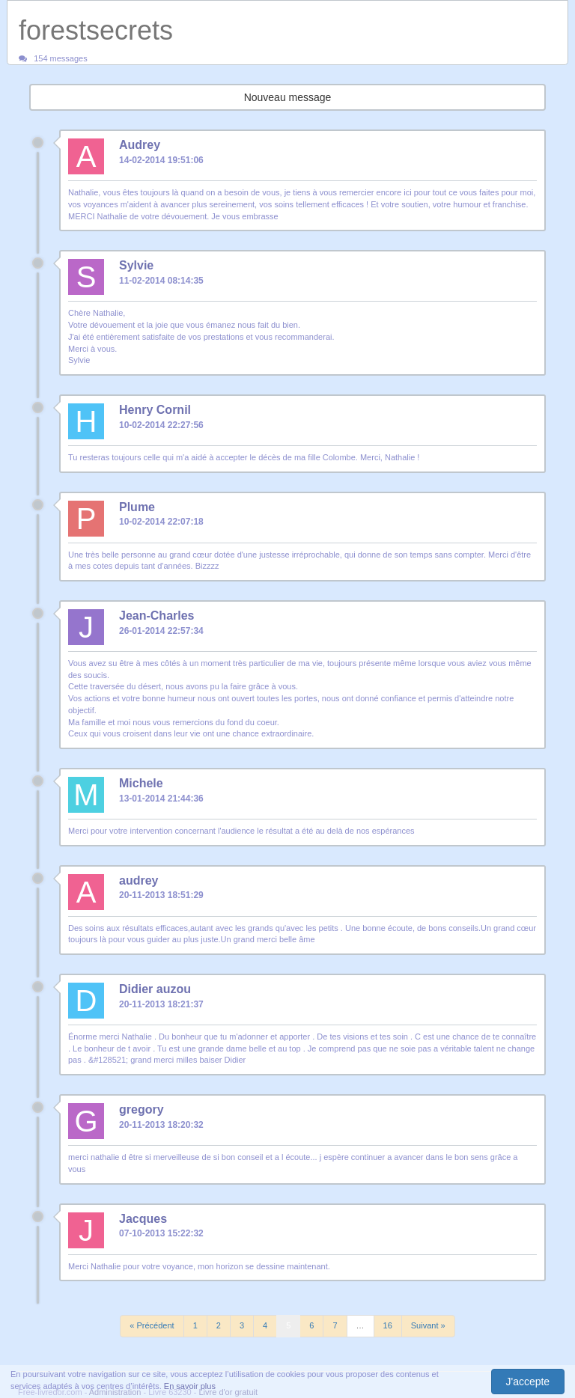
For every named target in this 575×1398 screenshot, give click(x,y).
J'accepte (527, 1382)
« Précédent (152, 1325)
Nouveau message (288, 97)
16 (387, 1325)
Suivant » (428, 1325)
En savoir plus (190, 1386)
